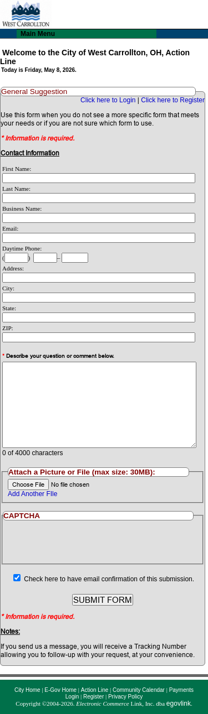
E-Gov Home (60, 690)
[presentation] (102, 542)
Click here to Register (173, 100)
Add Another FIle (32, 494)
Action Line (94, 690)
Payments (181, 690)
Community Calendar (139, 690)
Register (93, 697)
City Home (27, 690)
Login (72, 697)
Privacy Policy (125, 697)
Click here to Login (107, 100)
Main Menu (38, 34)
